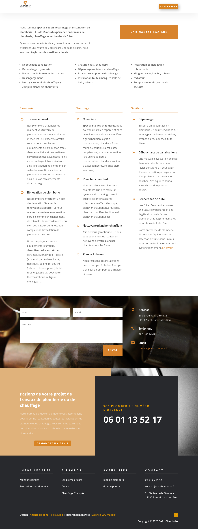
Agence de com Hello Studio (46, 514)
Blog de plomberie (113, 480)
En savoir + (168, 247)
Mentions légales (29, 480)
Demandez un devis (52, 443)
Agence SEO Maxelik (104, 514)
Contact (66, 486)
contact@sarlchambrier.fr (153, 348)
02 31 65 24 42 (168, 6)
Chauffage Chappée (73, 493)
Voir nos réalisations (149, 32)
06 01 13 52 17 (132, 419)
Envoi (112, 350)
